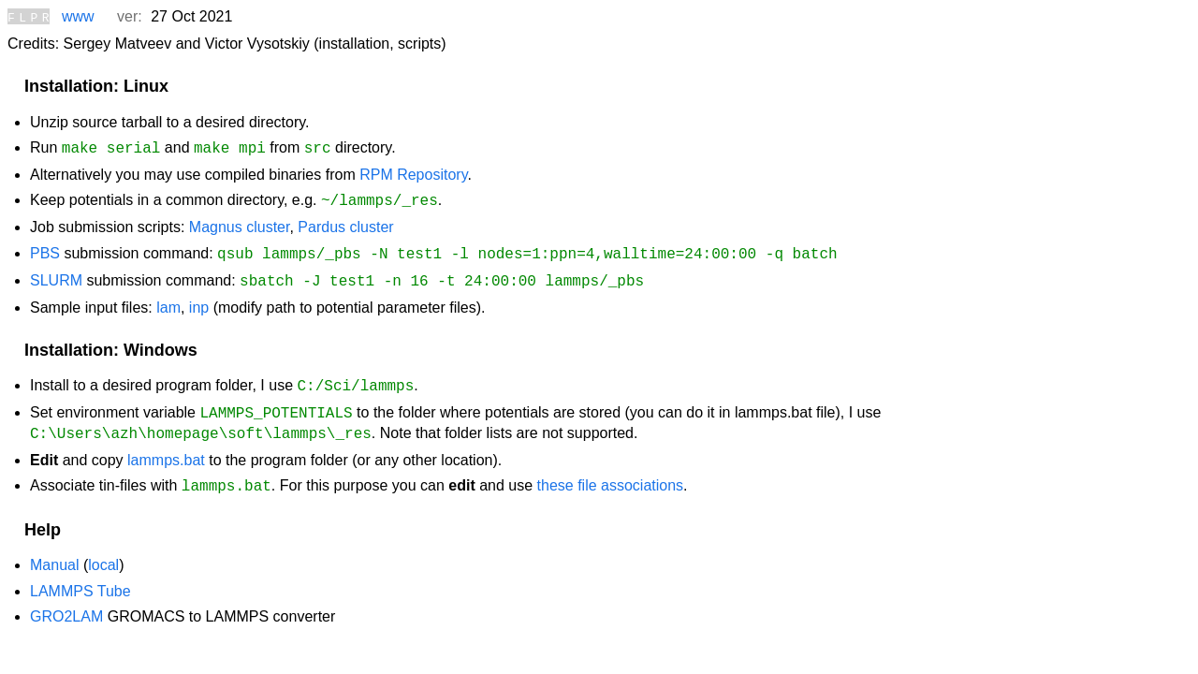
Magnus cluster (239, 222)
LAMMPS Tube (80, 575)
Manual (54, 549)
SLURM (56, 274)
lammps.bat (166, 446)
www (78, 16)
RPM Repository (413, 172)
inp (199, 299)
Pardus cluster (345, 222)
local (103, 549)
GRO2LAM (66, 600)
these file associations (610, 471)
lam (168, 299)
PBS (45, 248)
